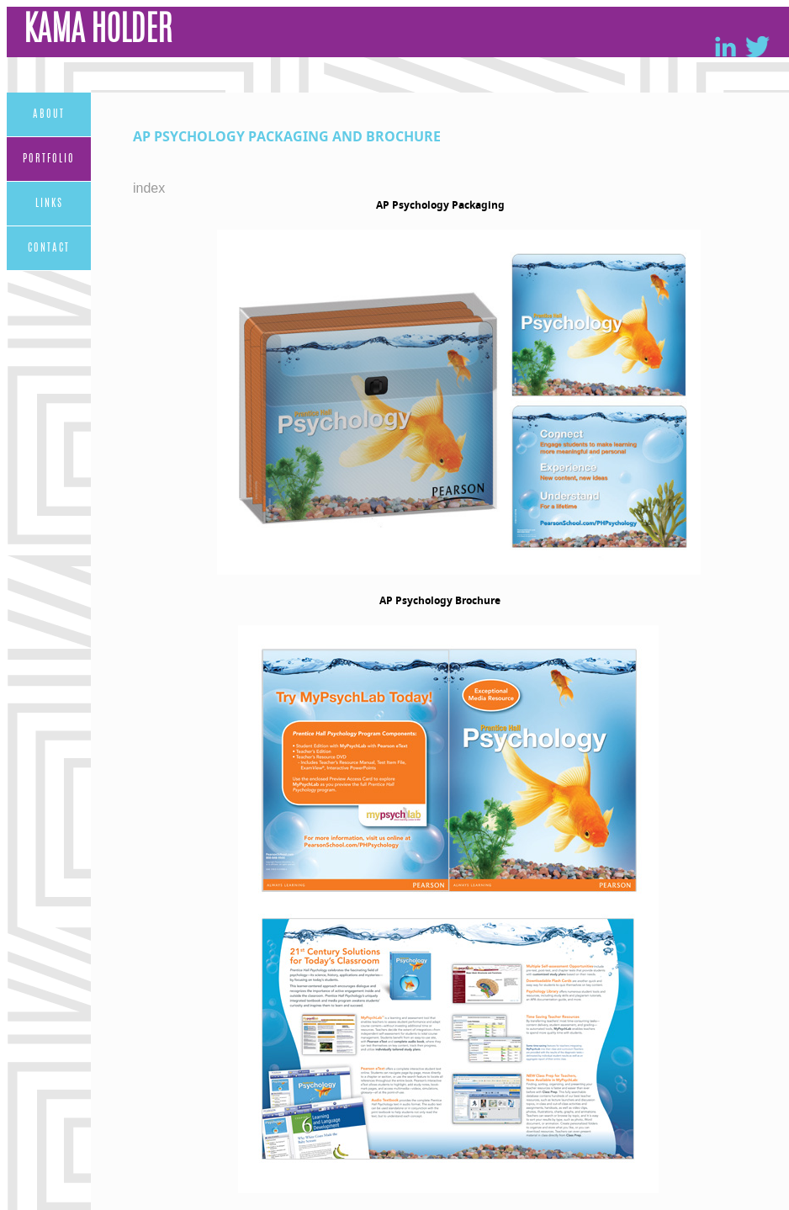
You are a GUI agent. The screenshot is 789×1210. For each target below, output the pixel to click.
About (49, 114)
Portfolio (49, 159)
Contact (49, 248)
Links (49, 204)
